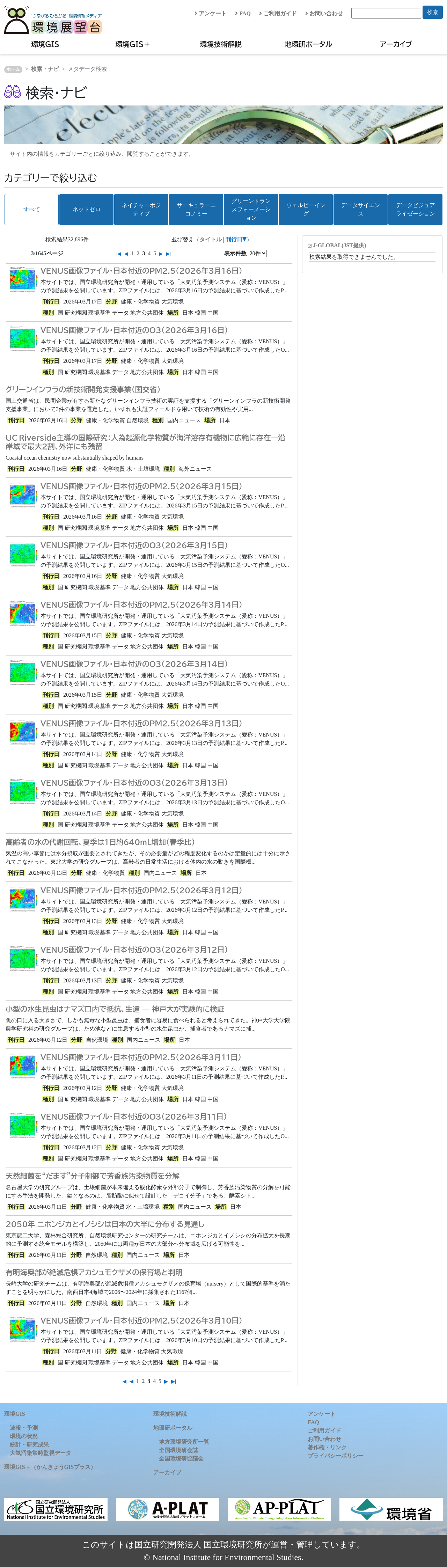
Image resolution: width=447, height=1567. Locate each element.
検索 (432, 12)
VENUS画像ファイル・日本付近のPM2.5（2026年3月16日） (141, 270)
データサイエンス (360, 209)
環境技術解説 (221, 44)
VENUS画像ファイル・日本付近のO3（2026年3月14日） (134, 663)
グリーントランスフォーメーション (251, 209)
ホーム (13, 69)
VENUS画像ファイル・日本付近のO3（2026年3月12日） (134, 949)
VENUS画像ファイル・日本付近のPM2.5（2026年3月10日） (141, 1320)
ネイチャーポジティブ (141, 209)
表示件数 (235, 253)
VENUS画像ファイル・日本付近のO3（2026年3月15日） (134, 545)
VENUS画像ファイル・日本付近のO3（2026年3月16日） (134, 330)
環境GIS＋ (133, 44)
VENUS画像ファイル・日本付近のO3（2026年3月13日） (134, 782)
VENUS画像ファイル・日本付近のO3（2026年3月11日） (134, 1116)
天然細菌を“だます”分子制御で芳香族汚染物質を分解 (92, 1175)
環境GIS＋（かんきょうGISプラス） (50, 1467)
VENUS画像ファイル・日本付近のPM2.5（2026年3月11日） (141, 1057)
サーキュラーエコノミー (196, 209)
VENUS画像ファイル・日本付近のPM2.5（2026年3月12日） (141, 890)
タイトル (210, 239)
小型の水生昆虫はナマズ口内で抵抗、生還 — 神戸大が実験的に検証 (115, 1008)
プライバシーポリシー (336, 1456)
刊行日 (234, 239)
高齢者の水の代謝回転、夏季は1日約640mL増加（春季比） (100, 842)
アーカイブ (396, 44)
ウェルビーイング (305, 209)
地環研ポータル (308, 44)
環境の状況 (24, 1436)
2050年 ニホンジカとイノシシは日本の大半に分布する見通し (105, 1224)
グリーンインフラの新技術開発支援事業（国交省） (83, 389)
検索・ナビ (45, 69)
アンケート (211, 13)
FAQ (243, 13)
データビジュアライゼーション (415, 209)
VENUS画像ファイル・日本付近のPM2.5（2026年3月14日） (141, 604)
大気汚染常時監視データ (40, 1453)
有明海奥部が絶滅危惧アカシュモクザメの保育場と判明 (94, 1272)
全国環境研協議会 (181, 1459)
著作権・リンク (327, 1447)
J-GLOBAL (339, 245)
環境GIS (45, 44)
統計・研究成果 (29, 1445)
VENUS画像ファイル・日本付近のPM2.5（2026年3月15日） (141, 486)
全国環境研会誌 (178, 1450)
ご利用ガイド (278, 13)
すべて (31, 209)
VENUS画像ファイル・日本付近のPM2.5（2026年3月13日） (141, 723)
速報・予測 (24, 1428)
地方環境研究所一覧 (184, 1442)
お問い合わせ (324, 13)
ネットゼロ (87, 209)
